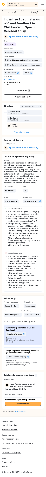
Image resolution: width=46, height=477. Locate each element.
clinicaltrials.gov (20, 411)
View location (23, 97)
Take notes (23, 90)
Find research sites (10, 439)
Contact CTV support (11, 452)
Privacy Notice (8, 462)
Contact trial (23, 404)
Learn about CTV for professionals (17, 443)
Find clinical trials (9, 425)
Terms (5, 466)
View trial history (23, 132)
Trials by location (9, 429)
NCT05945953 (10, 79)
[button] (14, 52)
